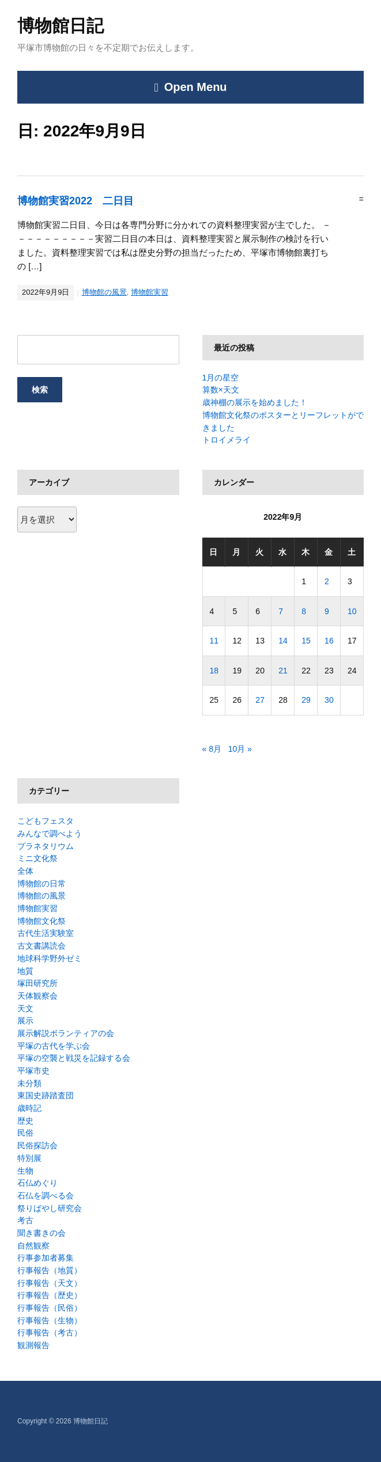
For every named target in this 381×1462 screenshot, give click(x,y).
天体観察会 (37, 995)
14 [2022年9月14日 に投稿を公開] (283, 640)
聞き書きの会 (41, 1233)
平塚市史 (33, 1070)
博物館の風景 (104, 292)
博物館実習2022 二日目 (75, 201)
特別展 (29, 1158)
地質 (25, 971)
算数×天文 (220, 389)
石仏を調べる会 (45, 1195)
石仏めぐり (37, 1182)
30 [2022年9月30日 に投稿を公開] (329, 700)
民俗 (25, 1132)
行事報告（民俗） (49, 1307)
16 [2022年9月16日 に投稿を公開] (329, 640)
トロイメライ (226, 439)
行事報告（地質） (49, 1270)
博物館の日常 (41, 883)
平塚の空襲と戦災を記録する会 (73, 1058)
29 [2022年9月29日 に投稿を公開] (306, 700)
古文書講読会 (41, 945)
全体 (25, 870)
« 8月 (211, 748)
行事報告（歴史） (49, 1295)
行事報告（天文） (49, 1283)
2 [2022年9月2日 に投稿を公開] (327, 581)
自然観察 (33, 1245)
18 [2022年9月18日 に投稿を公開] (214, 670)
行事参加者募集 (45, 1257)
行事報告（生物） (49, 1320)
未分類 (29, 1083)
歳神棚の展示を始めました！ (254, 402)
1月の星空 (220, 377)
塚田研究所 (37, 983)
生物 (25, 1170)
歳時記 (29, 1108)
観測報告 (33, 1345)
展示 (25, 1020)
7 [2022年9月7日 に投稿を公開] (280, 611)
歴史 (25, 1120)
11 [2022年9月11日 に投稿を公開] (214, 640)
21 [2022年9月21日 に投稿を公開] (283, 670)
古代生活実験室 (45, 933)
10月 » (240, 748)
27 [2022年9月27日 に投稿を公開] (260, 700)
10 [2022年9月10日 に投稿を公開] (352, 611)
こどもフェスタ (45, 820)
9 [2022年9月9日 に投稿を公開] (327, 611)
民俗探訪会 (37, 1145)
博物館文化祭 (41, 921)
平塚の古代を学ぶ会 (53, 1045)
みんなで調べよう (49, 833)
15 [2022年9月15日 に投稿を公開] (306, 640)
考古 (25, 1220)
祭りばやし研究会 (49, 1208)
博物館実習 (149, 292)
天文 (25, 1008)
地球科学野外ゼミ (49, 958)
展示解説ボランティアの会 (65, 1033)
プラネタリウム (45, 846)
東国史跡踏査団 (45, 1095)
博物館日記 (60, 25)
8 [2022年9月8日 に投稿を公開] (303, 611)
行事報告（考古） (49, 1332)
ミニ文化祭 (37, 858)
